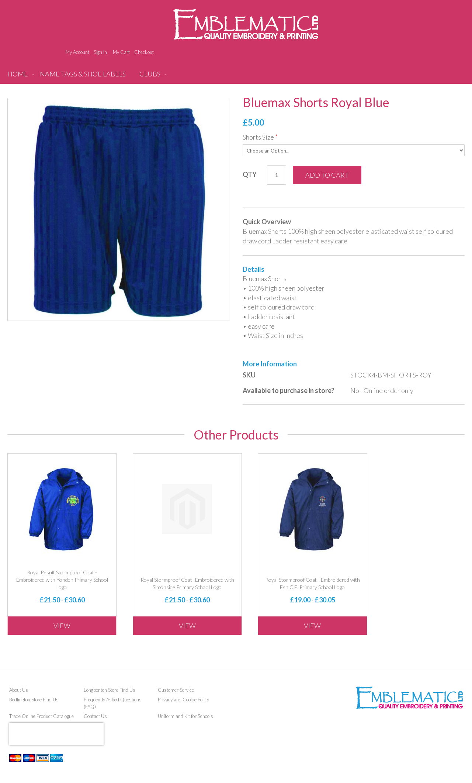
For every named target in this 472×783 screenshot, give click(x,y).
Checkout (144, 52)
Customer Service (176, 690)
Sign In (100, 52)
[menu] (236, 76)
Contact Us (95, 716)
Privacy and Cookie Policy (183, 699)
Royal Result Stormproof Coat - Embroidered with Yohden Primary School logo (62, 579)
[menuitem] (82, 76)
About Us (18, 690)
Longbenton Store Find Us (109, 690)
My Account (77, 52)
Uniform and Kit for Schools (185, 716)
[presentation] (56, 734)
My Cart (121, 52)
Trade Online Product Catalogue (41, 716)
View (61, 626)
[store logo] (245, 24)
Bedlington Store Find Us (34, 699)
